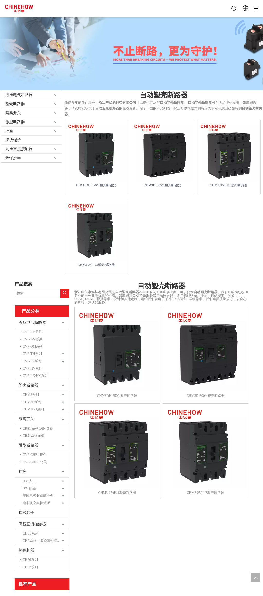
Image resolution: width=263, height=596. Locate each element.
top (255, 577)
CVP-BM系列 (33, 339)
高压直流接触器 (19, 149)
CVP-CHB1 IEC (34, 455)
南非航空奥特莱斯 (36, 503)
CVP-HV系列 (32, 368)
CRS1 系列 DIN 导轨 (38, 428)
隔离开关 (13, 113)
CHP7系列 (30, 567)
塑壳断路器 (15, 104)
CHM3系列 (31, 395)
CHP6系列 (30, 560)
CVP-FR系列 (32, 361)
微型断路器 (15, 122)
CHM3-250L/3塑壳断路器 (96, 265)
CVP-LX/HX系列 (35, 376)
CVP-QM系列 (33, 346)
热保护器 (13, 158)
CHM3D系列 (32, 402)
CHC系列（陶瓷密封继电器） (45, 541)
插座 (9, 131)
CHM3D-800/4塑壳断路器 (162, 185)
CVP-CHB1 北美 (35, 462)
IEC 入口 (29, 481)
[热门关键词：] (64, 293)
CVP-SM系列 (32, 332)
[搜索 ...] (37, 293)
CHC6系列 (30, 533)
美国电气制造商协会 (38, 496)
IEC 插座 (29, 488)
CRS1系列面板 (33, 436)
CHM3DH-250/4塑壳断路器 (96, 185)
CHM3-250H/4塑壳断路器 (229, 185)
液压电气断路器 (19, 95)
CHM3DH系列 (33, 409)
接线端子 (13, 140)
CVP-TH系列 (32, 354)
